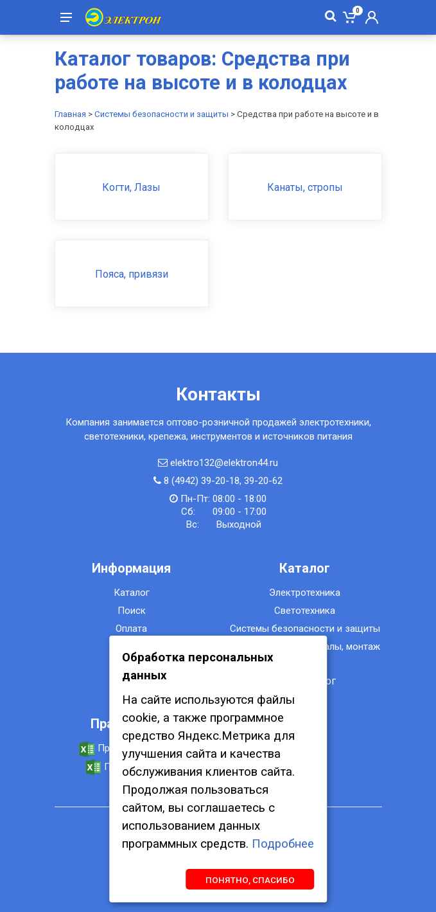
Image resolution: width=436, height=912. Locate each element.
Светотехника (304, 610)
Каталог (132, 592)
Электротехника (304, 592)
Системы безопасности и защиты (161, 114)
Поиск (132, 610)
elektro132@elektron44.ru (224, 463)
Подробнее (283, 844)
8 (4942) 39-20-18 (202, 481)
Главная (70, 114)
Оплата (131, 628)
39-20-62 (263, 481)
